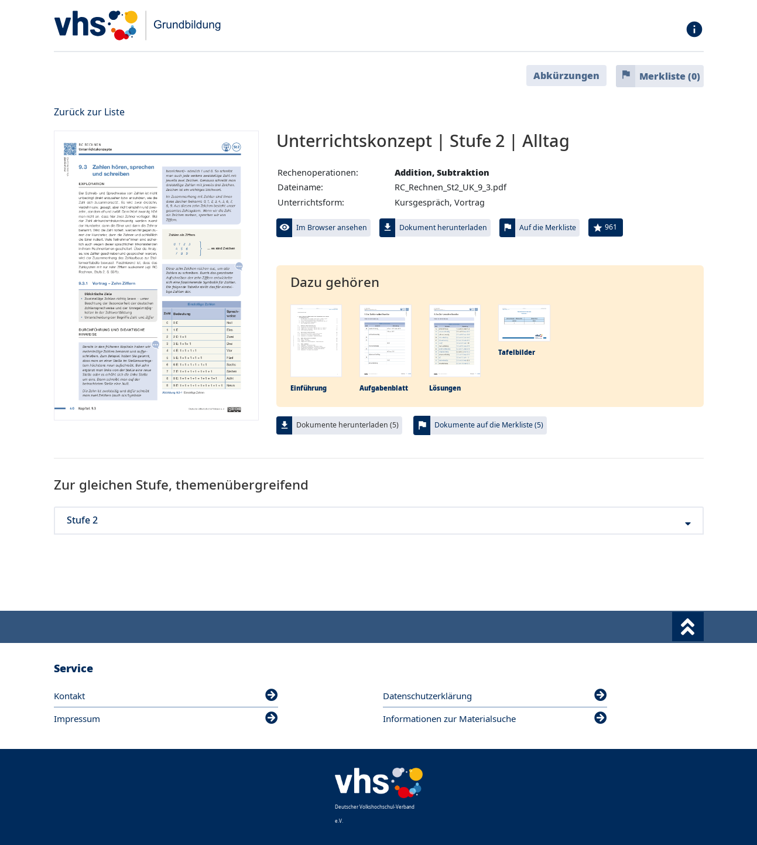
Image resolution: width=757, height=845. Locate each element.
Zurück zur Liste (89, 111)
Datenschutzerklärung (495, 695)
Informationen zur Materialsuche (495, 718)
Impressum (166, 718)
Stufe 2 (379, 520)
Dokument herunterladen (443, 227)
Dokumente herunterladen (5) (347, 425)
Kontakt (166, 695)
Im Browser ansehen (331, 227)
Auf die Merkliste (547, 227)
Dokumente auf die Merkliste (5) (488, 425)
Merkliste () (669, 76)
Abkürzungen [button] (566, 75)
